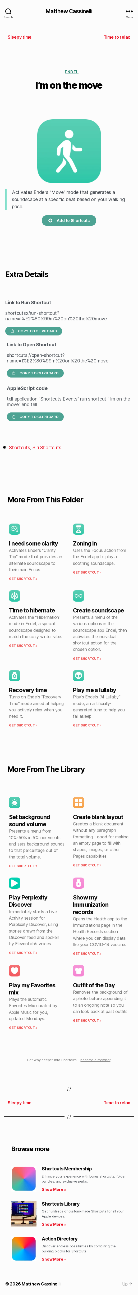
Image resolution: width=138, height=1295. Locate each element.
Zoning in (85, 543)
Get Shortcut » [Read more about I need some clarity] (23, 579)
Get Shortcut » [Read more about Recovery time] (23, 725)
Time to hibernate (32, 610)
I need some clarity (33, 543)
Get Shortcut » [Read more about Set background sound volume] (23, 866)
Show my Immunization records (90, 904)
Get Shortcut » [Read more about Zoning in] (87, 572)
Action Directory (59, 1239)
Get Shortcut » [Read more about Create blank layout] (87, 865)
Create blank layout (98, 817)
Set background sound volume (29, 821)
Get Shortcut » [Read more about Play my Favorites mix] (23, 1028)
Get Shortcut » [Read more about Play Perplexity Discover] (23, 953)
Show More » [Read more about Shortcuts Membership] (54, 1189)
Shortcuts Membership (67, 1168)
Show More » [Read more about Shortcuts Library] (54, 1224)
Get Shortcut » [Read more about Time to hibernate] (23, 646)
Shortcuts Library (61, 1204)
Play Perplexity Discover (28, 901)
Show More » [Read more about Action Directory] (54, 1259)
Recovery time (28, 690)
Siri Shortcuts (47, 447)
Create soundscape (98, 610)
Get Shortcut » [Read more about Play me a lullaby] (87, 725)
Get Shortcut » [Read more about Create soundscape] (87, 659)
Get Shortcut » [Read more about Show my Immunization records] (87, 954)
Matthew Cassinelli (69, 11)
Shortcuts (19, 447)
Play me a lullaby (94, 690)
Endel (72, 71)
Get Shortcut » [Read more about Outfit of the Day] (87, 1021)
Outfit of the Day (94, 985)
